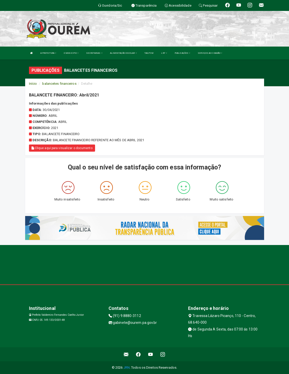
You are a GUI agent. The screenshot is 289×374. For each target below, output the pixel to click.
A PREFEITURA (48, 53)
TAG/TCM (149, 53)
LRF (164, 53)
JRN (127, 367)
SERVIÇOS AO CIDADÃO (210, 53)
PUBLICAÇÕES (182, 53)
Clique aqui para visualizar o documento (62, 148)
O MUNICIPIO (71, 53)
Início (33, 83)
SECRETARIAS (94, 53)
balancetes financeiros (59, 83)
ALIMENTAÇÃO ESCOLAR (123, 53)
